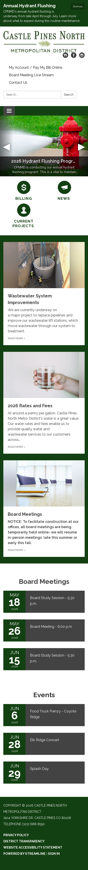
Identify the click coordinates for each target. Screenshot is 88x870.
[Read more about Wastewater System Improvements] (44, 293)
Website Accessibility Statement (32, 847)
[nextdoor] (65, 57)
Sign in (54, 853)
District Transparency (24, 841)
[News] (64, 191)
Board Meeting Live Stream (31, 75)
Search (69, 94)
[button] (6, 146)
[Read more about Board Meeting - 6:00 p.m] (44, 630)
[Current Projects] (23, 216)
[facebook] (73, 57)
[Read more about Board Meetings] (44, 508)
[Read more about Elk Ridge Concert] (44, 744)
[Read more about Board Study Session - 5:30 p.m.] (44, 602)
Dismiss (77, 6)
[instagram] (82, 57)
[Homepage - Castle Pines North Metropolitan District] (44, 41)
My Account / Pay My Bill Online (35, 67)
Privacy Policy (16, 835)
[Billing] (23, 191)
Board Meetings (44, 581)
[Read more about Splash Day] (44, 772)
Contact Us (18, 82)
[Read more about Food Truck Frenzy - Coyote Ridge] (44, 715)
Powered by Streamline (24, 853)
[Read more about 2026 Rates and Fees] (44, 403)
